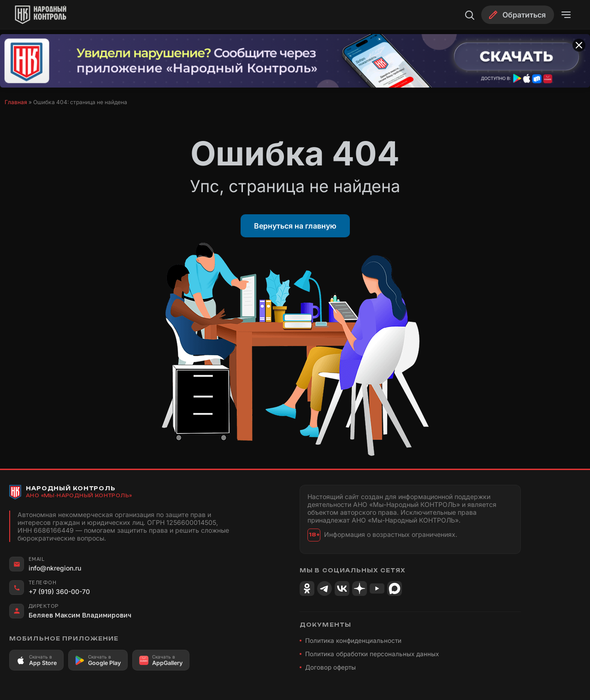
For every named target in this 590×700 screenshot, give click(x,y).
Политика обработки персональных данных (372, 654)
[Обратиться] (517, 15)
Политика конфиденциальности (353, 640)
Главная (16, 102)
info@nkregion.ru (55, 568)
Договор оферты (330, 667)
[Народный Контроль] (49, 15)
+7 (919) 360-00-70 (59, 591)
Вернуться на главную (295, 225)
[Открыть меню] (566, 15)
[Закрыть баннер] (578, 45)
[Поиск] (469, 15)
